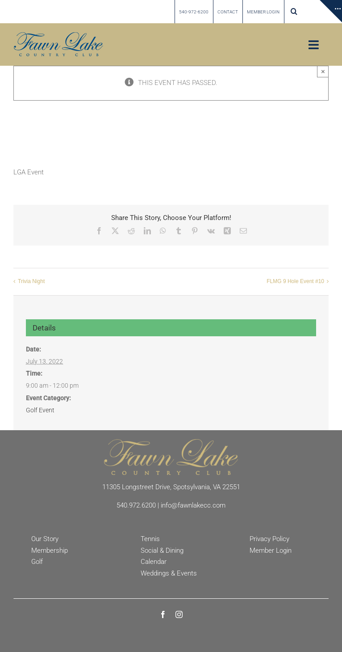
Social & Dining (162, 550)
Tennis (150, 539)
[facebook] (163, 614)
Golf (37, 562)
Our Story (44, 539)
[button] (294, 11)
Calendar (154, 562)
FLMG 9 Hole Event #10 (295, 282)
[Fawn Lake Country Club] (171, 442)
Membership (49, 550)
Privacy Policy (269, 539)
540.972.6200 (136, 505)
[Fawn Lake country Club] (58, 35)
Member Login (271, 550)
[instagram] (179, 614)
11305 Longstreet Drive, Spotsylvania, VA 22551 (171, 487)
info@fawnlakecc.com (193, 505)
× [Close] (323, 71)
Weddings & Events (169, 573)
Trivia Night (31, 282)
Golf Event (40, 410)
